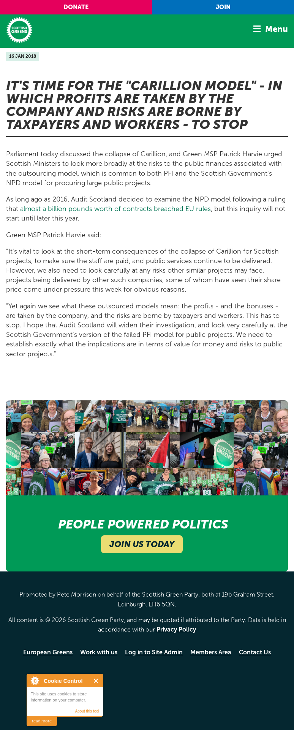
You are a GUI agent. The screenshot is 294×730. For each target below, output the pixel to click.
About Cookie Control (34, 680)
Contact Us (255, 652)
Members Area (210, 652)
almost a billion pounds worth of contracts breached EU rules (115, 209)
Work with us (98, 652)
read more (42, 721)
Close (96, 680)
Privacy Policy (176, 629)
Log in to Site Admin (154, 652)
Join (223, 7)
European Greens (48, 652)
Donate (76, 7)
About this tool (87, 711)
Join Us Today (141, 544)
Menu (276, 29)
